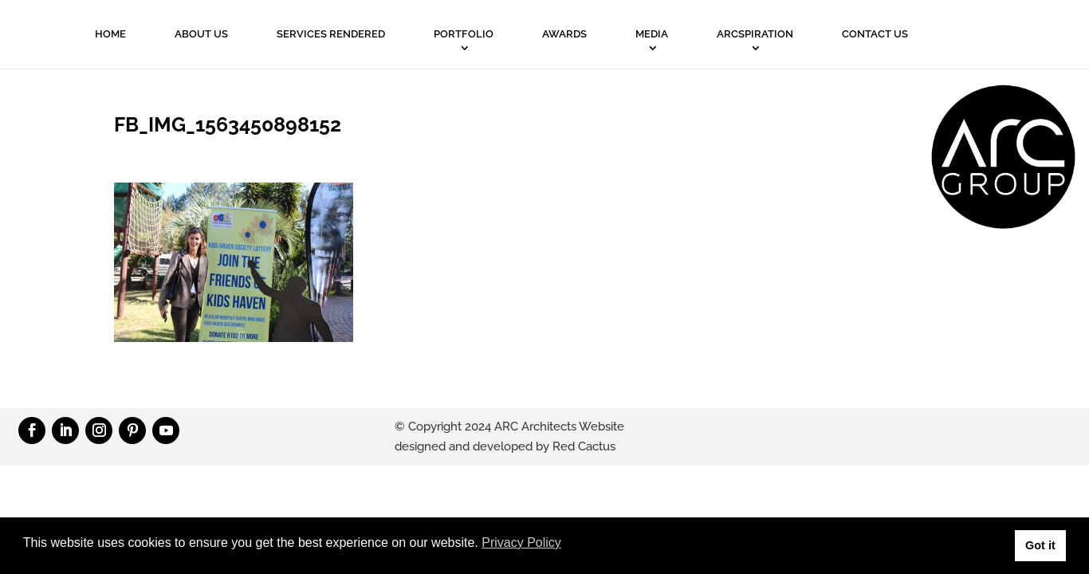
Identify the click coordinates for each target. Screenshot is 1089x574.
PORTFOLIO (463, 34)
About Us (201, 34)
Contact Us (875, 34)
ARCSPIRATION (755, 34)
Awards (564, 34)
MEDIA (651, 34)
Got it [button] (1040, 545)
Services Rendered (331, 34)
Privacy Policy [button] (521, 542)
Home (110, 34)
